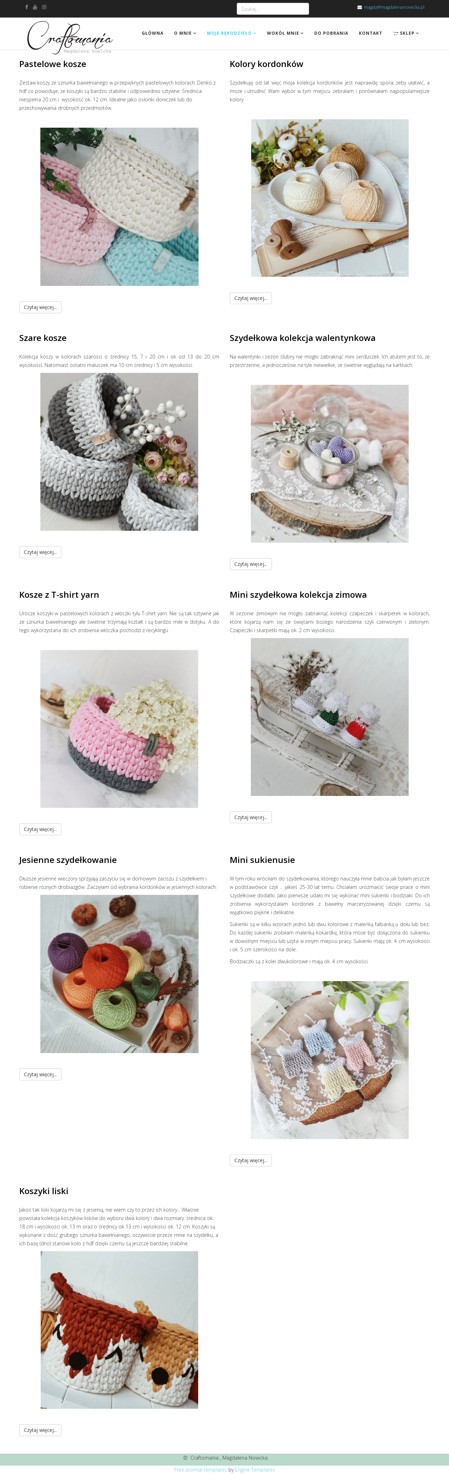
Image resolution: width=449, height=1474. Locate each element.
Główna (152, 33)
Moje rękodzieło (229, 33)
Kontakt (370, 33)
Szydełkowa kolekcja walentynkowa (303, 337)
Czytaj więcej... (40, 307)
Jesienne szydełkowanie (68, 859)
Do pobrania (331, 33)
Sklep (404, 33)
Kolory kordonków (266, 63)
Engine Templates (255, 1469)
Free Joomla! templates (200, 1469)
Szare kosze (43, 337)
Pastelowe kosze (52, 63)
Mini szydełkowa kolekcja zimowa (298, 594)
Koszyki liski (43, 1191)
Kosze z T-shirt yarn (59, 594)
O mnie (183, 33)
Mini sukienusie (262, 859)
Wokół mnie (283, 33)
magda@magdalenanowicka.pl (394, 7)
